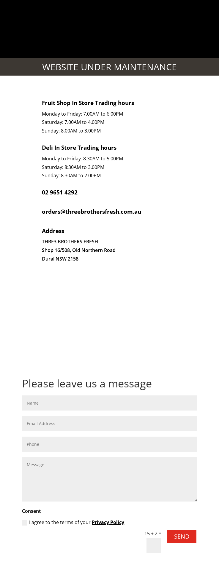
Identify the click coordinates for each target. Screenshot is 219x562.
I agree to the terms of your (73, 522)
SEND (182, 536)
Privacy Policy (108, 522)
